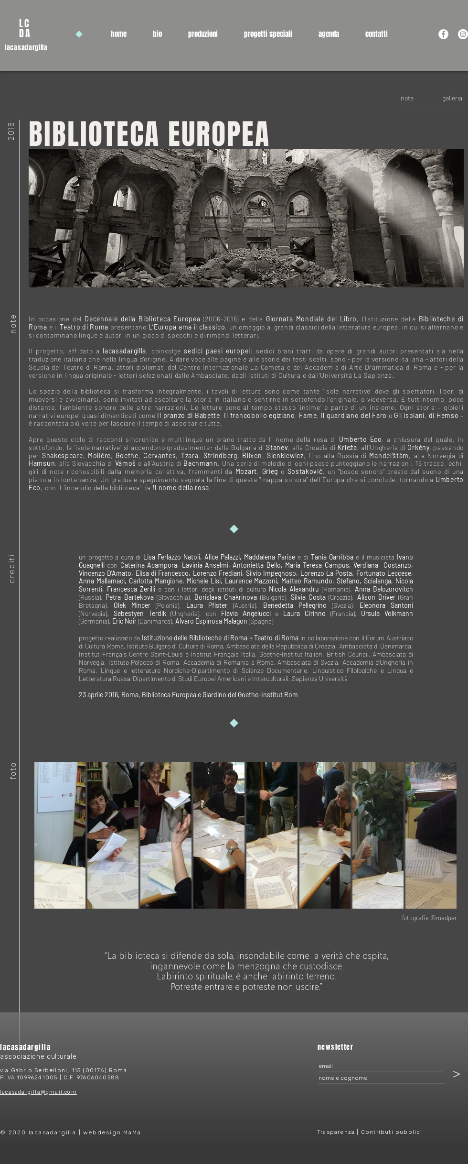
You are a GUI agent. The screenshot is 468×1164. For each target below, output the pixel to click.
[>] (457, 1073)
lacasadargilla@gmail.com (38, 1092)
